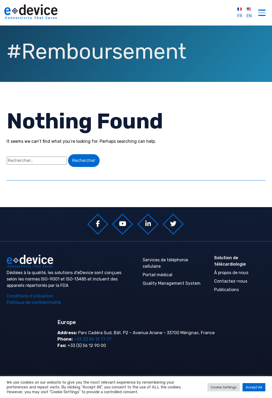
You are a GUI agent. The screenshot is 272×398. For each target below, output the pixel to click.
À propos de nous (231, 272)
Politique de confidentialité (34, 302)
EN (249, 12)
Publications (226, 289)
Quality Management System (172, 283)
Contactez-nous (230, 281)
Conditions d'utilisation (30, 296)
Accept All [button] (254, 387)
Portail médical (157, 274)
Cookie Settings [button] (224, 387)
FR (239, 12)
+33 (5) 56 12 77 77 (92, 339)
